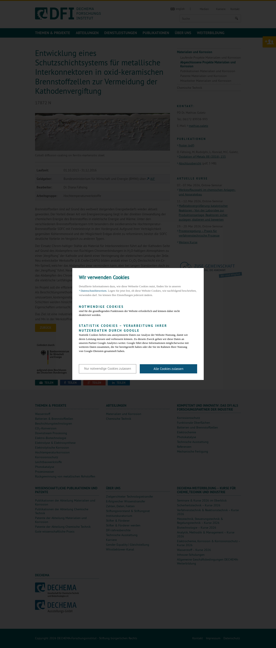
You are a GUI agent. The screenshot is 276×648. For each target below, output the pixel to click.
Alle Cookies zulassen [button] (168, 369)
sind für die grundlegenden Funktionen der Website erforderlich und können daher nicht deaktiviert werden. (135, 310)
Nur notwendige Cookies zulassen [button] (107, 368)
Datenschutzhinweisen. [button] (94, 290)
